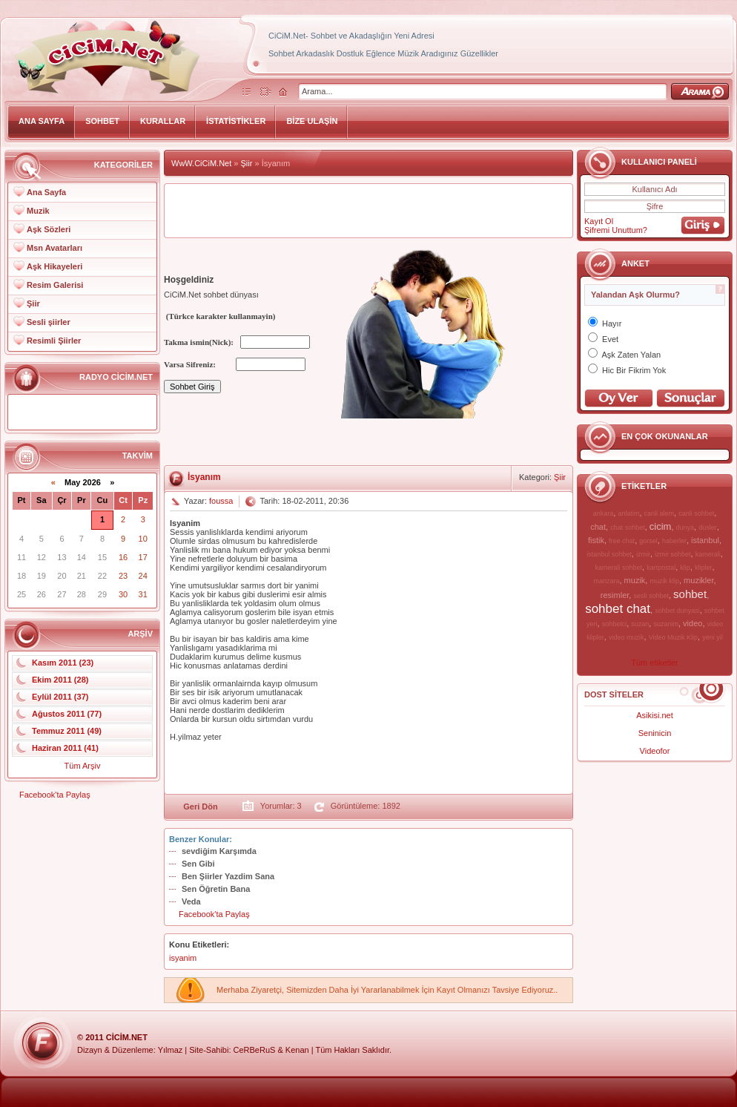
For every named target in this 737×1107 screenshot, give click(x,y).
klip (685, 567)
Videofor (655, 750)
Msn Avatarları (54, 247)
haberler (674, 541)
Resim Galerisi (55, 284)
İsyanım (204, 477)
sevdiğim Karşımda (219, 851)
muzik (635, 580)
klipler (704, 567)
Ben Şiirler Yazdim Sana (228, 876)
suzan (640, 624)
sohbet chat (617, 609)
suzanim (665, 624)
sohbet (690, 594)
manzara (606, 581)
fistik (596, 540)
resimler (615, 595)
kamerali (708, 554)
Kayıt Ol (598, 221)
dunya (685, 527)
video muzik (626, 637)
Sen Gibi (198, 863)
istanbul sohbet (609, 554)
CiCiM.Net (127, 1037)
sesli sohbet (651, 596)
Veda (191, 901)
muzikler (698, 580)
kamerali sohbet (618, 567)
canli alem (659, 513)
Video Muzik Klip (673, 637)
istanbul (705, 540)
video (692, 623)
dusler (707, 527)
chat (598, 526)
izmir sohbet (673, 554)
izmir (643, 554)
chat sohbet (627, 527)
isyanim (182, 957)
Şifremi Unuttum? (615, 230)
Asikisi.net (654, 715)
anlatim (628, 513)
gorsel (648, 541)
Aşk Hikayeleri (54, 266)
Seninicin (655, 733)
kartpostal (661, 567)
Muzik (38, 210)
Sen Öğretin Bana (216, 888)
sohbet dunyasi (677, 610)
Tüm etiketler (654, 662)
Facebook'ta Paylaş (54, 794)
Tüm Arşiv (83, 765)
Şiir (33, 303)
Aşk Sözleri (48, 229)
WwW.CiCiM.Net (201, 163)
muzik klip (664, 581)
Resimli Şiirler (54, 340)
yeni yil (712, 637)
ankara (603, 513)
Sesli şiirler (48, 322)
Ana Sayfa (46, 192)
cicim (661, 526)
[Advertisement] (368, 210)
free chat (622, 541)
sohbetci (614, 624)
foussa (221, 500)
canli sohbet (696, 513)
